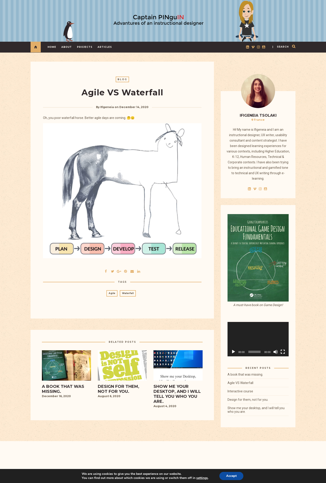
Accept (231, 476)
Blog (122, 79)
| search (280, 46)
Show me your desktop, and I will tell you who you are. (256, 409)
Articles (105, 47)
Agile (112, 293)
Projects (84, 47)
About (66, 47)
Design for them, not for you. (248, 399)
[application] (258, 339)
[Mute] (275, 352)
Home (52, 47)
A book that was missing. (245, 374)
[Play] (233, 352)
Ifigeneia (107, 107)
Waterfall (128, 293)
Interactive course (240, 391)
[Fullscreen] (282, 352)
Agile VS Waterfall (240, 383)
